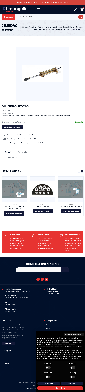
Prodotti (33, 27)
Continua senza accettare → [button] (74, 334)
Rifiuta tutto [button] (49, 383)
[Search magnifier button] (80, 17)
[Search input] (48, 17)
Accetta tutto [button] (72, 383)
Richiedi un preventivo (12, 127)
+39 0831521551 (10, 311)
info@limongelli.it (52, 291)
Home (26, 27)
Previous (79, 171)
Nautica (40, 27)
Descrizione (9, 152)
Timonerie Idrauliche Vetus (60, 29)
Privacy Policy (29, 388)
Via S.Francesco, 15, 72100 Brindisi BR (17, 297)
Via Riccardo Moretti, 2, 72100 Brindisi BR (18, 291)
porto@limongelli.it (53, 294)
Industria (7, 359)
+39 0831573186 (10, 305)
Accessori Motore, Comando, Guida (62, 27)
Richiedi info (22, 152)
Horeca (6, 363)
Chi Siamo (49, 329)
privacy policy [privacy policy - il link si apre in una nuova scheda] (70, 340)
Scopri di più (8, 343)
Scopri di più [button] (60, 388)
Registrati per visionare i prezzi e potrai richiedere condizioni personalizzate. (42, 2)
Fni (47, 27)
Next (82, 171)
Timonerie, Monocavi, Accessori (61, 115)
